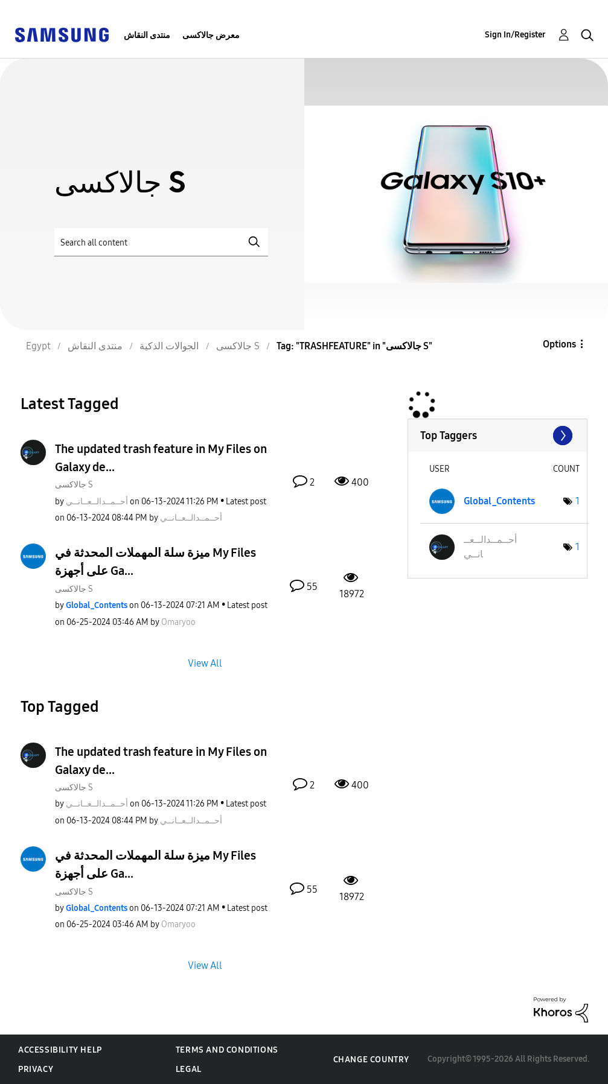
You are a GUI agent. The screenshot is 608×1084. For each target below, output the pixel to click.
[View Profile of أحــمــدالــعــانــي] (97, 501)
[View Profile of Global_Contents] (96, 605)
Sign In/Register (515, 35)
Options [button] (559, 344)
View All (205, 662)
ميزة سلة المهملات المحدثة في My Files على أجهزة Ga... (155, 561)
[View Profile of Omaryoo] (178, 622)
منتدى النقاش (147, 35)
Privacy (35, 1069)
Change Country (371, 1059)
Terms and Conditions (227, 1050)
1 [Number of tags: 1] (577, 501)
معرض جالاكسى (211, 35)
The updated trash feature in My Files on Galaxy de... (161, 458)
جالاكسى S (74, 485)
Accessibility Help (60, 1050)
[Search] (161, 242)
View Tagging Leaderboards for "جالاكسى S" (497, 435)
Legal (189, 1069)
